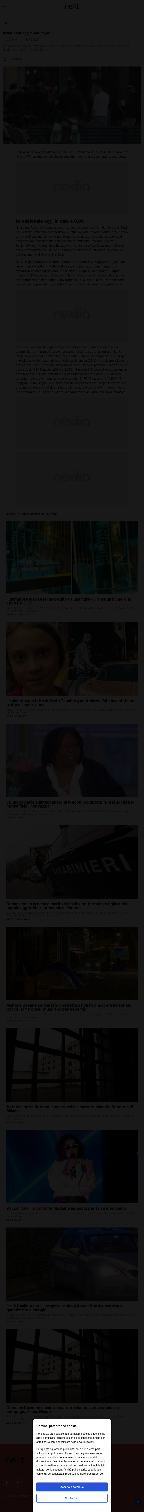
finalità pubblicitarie (75, 1469)
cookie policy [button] (85, 1441)
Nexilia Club (72, 1498)
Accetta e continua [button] (72, 1486)
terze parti (94, 1449)
